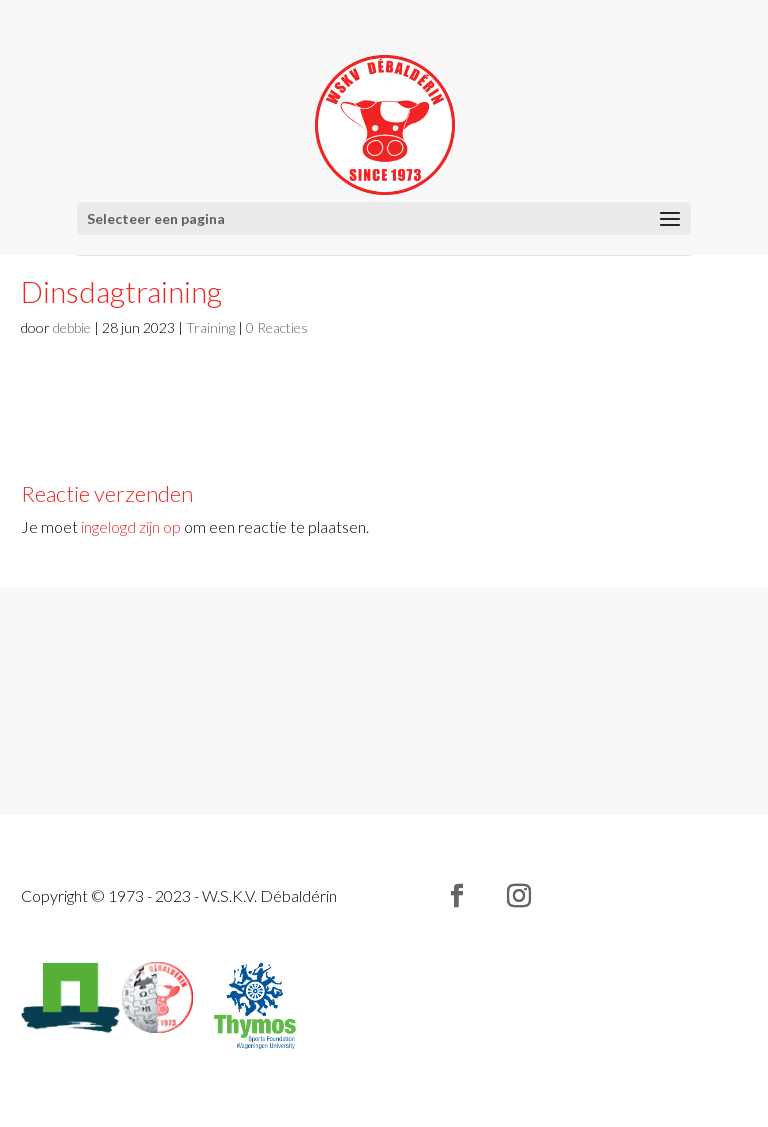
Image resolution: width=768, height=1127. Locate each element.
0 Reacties (277, 327)
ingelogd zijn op (131, 526)
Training (210, 327)
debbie (72, 327)
